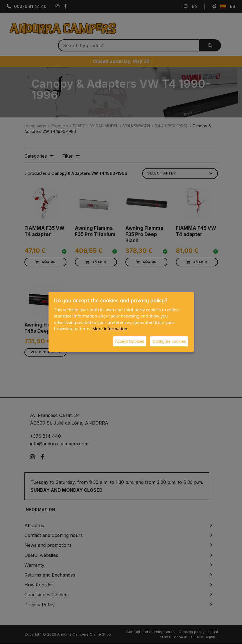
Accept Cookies (129, 341)
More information (109, 328)
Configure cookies (169, 341)
